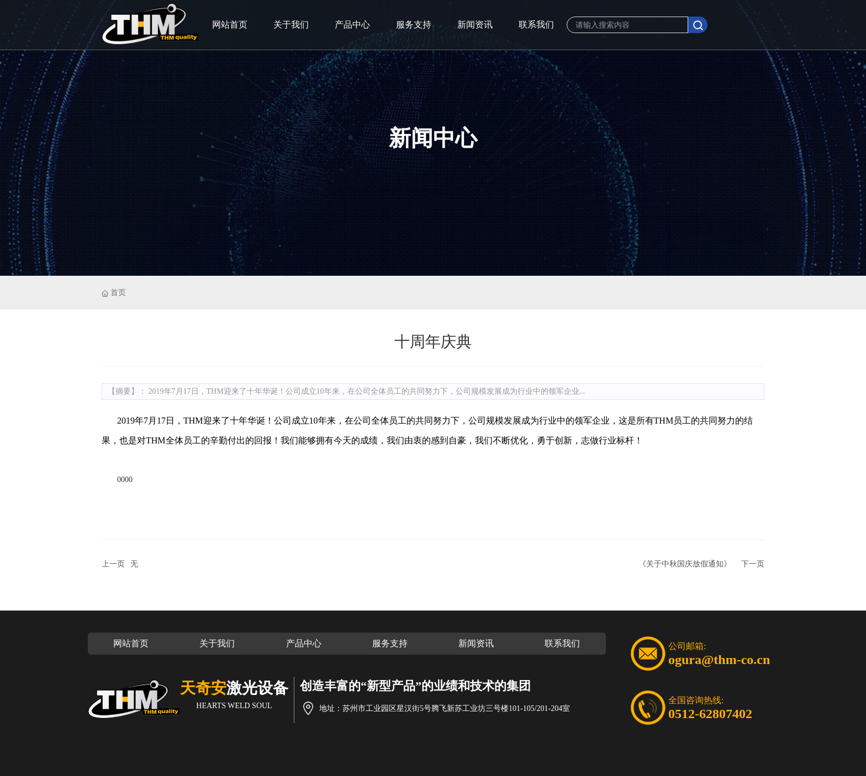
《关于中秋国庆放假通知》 (684, 564)
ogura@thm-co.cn (719, 659)
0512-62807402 (710, 714)
